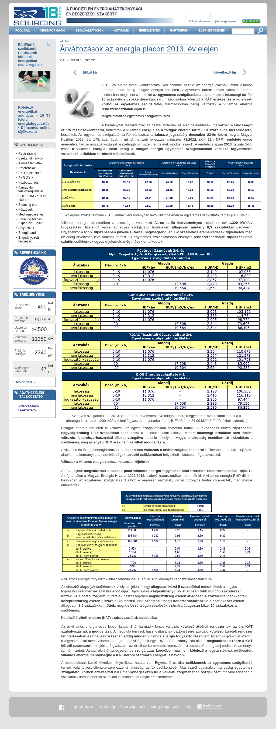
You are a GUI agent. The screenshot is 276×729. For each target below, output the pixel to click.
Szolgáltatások (90, 30)
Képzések (25, 209)
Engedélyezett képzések (28, 239)
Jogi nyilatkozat (82, 707)
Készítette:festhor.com (209, 707)
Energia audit (27, 233)
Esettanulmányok (30, 158)
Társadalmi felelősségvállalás (31, 189)
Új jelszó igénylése (224, 21)
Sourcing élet (27, 205)
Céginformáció (52, 30)
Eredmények (149, 30)
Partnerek (179, 30)
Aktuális (121, 30)
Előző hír (90, 72)
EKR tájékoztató (30, 173)
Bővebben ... (25, 382)
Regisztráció (27, 153)
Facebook (61, 707)
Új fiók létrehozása (197, 21)
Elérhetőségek (212, 30)
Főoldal (22, 30)
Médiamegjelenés (31, 214)
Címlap (64, 40)
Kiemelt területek (30, 163)
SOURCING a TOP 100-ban (32, 198)
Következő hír (224, 72)
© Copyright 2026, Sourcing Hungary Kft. (149, 707)
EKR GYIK (26, 178)
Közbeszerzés (28, 183)
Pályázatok (26, 228)
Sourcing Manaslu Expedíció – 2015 (31, 221)
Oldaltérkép (106, 707)
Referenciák (27, 168)
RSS (187, 707)
